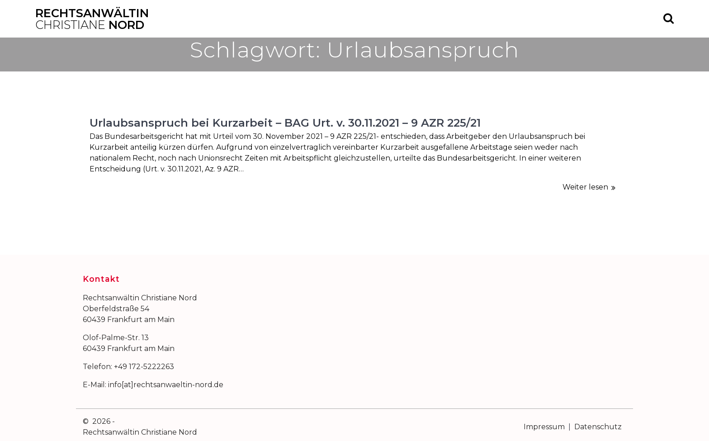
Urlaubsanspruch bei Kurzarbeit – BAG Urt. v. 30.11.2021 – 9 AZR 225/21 (285, 122)
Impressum (544, 426)
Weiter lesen (585, 187)
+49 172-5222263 (144, 366)
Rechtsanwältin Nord (92, 18)
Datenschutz (598, 426)
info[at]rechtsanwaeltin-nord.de (165, 384)
